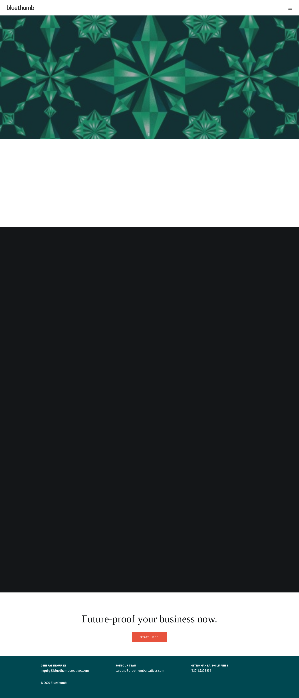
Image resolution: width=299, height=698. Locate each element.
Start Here (149, 637)
